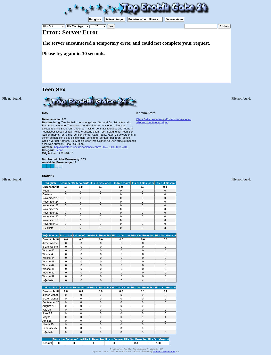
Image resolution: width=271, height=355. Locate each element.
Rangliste (95, 19)
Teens (59, 150)
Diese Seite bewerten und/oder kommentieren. (163, 119)
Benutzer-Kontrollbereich (145, 19)
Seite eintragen (114, 19)
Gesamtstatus (174, 19)
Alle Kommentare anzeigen (152, 122)
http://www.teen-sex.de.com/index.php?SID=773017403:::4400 (91, 147)
